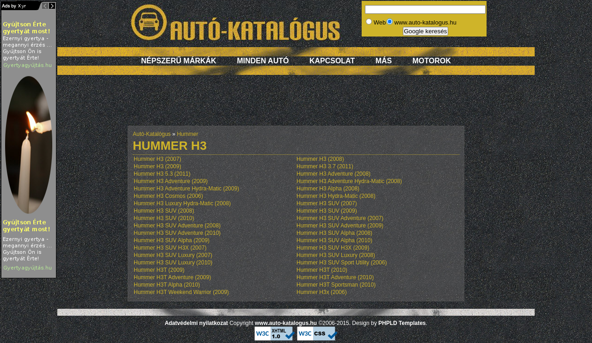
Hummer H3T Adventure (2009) (172, 277)
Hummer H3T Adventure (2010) (335, 277)
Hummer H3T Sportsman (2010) (336, 285)
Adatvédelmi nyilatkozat (196, 323)
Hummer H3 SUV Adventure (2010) (177, 233)
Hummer (187, 134)
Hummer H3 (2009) (157, 166)
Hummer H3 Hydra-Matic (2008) (336, 196)
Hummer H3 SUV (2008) (164, 211)
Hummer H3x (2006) (321, 292)
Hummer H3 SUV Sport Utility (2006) (341, 262)
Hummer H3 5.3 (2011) (162, 174)
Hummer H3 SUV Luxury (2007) (173, 255)
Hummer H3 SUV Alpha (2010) (334, 240)
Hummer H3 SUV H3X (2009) (332, 248)
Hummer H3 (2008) (320, 159)
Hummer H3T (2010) (321, 270)
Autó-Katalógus (152, 134)
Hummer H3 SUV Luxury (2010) (173, 262)
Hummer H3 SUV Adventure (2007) (339, 218)
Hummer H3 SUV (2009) (326, 211)
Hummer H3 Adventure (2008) (333, 174)
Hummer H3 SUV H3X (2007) (170, 248)
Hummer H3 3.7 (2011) (324, 166)
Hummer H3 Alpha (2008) (327, 188)
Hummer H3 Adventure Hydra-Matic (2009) (186, 188)
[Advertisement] (296, 105)
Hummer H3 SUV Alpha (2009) (172, 240)
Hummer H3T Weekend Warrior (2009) (181, 292)
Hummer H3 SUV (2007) (326, 203)
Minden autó (263, 61)
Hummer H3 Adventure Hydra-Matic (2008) (349, 181)
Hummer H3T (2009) (159, 270)
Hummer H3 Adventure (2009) (171, 181)
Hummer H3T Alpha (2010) (167, 285)
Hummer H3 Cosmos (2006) (168, 196)
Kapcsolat (332, 61)
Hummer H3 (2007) (157, 159)
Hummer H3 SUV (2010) (164, 218)
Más (384, 61)
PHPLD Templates (402, 323)
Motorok (432, 61)
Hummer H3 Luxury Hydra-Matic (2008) (182, 203)
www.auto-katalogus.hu (286, 323)
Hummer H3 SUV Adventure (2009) (339, 225)
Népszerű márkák (178, 61)
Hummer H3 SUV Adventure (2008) (177, 225)
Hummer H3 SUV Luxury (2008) (335, 255)
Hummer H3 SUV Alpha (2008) (334, 233)
